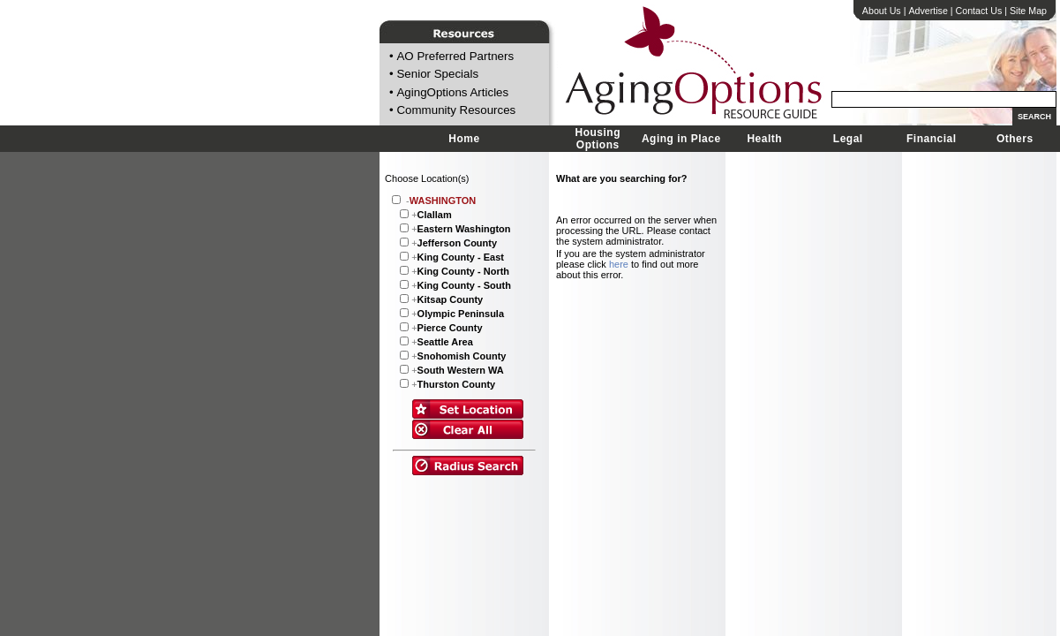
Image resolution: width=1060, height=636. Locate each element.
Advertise (927, 10)
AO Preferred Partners (455, 56)
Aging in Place (681, 138)
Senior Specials (437, 74)
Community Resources (455, 110)
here (618, 264)
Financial (931, 138)
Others (1015, 138)
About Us (881, 10)
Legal (848, 138)
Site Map (1028, 10)
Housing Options (598, 138)
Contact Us (979, 10)
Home (463, 138)
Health (764, 138)
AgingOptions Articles (452, 92)
